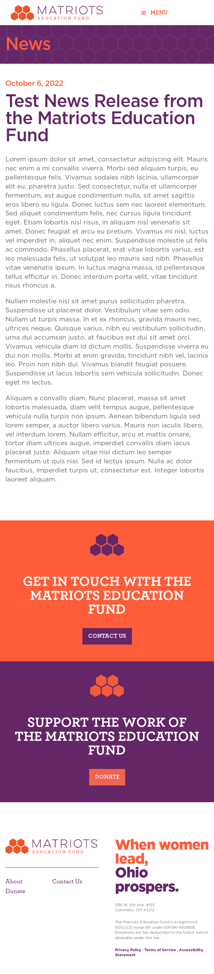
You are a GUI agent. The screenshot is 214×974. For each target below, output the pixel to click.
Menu (159, 13)
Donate (107, 777)
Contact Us (107, 636)
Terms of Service (160, 949)
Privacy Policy (128, 949)
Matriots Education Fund (58, 12)
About (14, 881)
